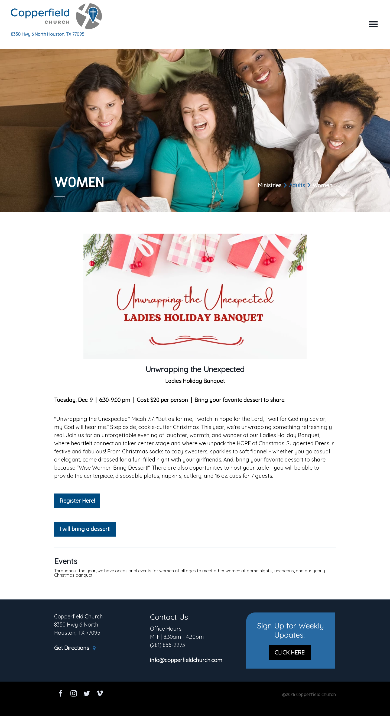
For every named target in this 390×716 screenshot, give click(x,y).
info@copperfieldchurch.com (186, 660)
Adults (297, 185)
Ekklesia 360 (195, 705)
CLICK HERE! (290, 652)
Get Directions (75, 648)
